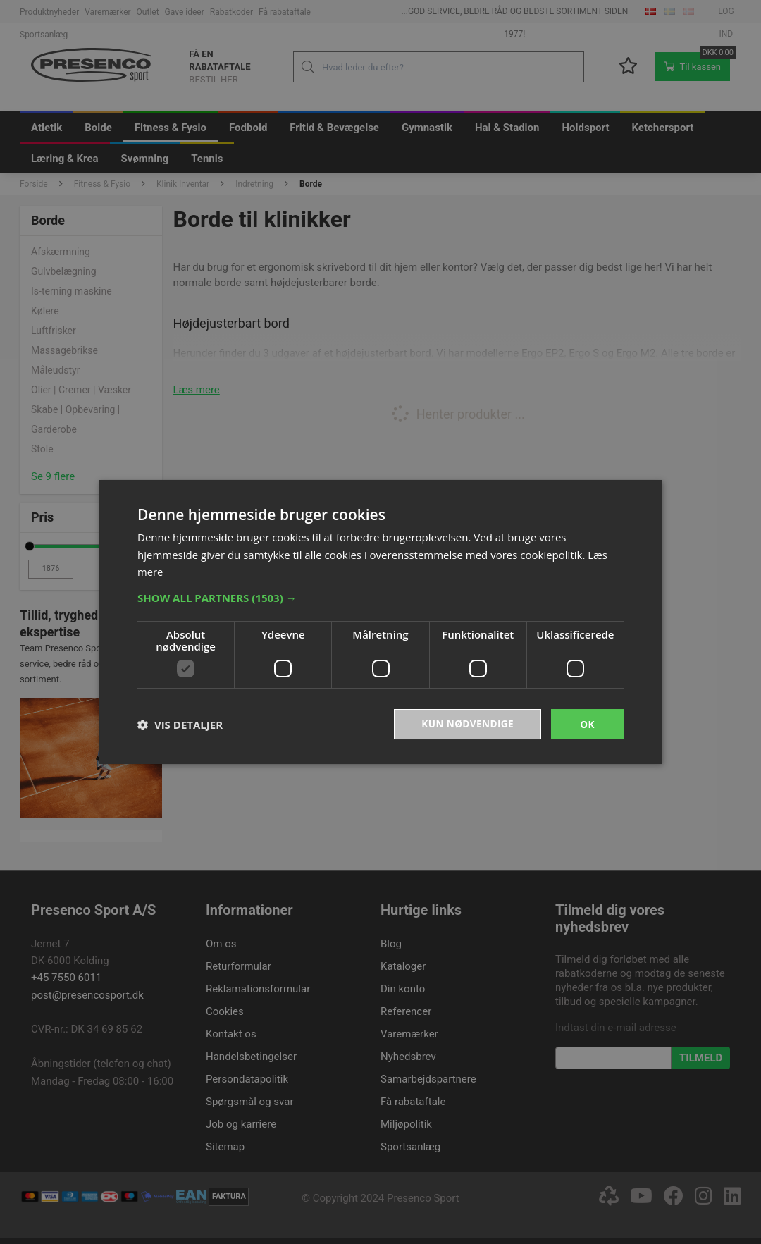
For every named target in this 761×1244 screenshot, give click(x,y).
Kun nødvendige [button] (466, 723)
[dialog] (380, 622)
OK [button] (587, 723)
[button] (380, 597)
